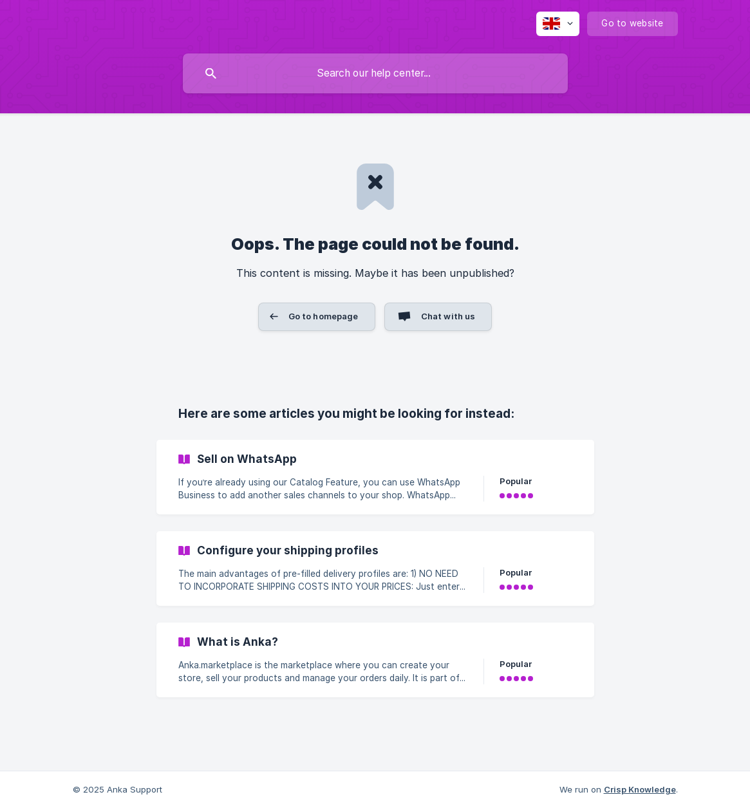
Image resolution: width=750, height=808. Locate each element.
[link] (375, 477)
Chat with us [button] (448, 316)
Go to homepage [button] (323, 316)
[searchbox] (375, 73)
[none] (557, 24)
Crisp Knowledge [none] (640, 789)
